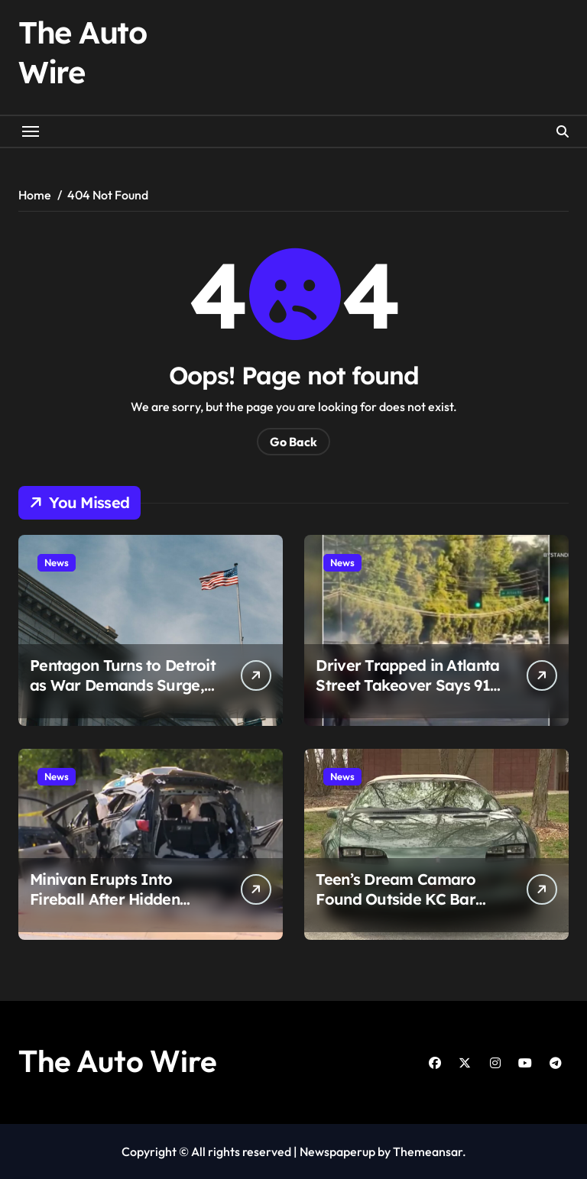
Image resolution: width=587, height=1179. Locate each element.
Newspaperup (337, 1151)
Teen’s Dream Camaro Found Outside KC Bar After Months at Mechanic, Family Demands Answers (409, 909)
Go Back (293, 441)
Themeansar (427, 1151)
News (56, 562)
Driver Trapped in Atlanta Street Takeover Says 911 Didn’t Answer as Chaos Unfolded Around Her (407, 695)
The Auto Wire (117, 1060)
